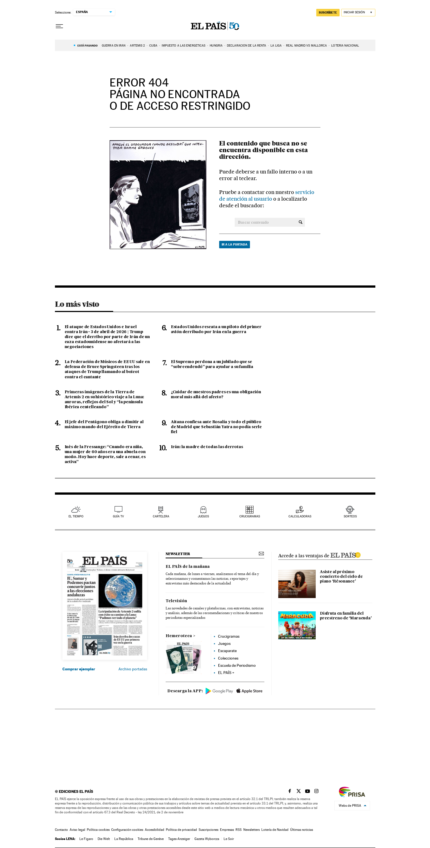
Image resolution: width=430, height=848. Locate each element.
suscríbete (328, 12)
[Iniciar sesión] (358, 12)
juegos (203, 516)
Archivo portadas (132, 669)
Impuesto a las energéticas (184, 45)
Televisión (176, 601)
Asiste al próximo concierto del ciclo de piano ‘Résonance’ (341, 576)
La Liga (276, 45)
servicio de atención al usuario (266, 195)
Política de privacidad (181, 829)
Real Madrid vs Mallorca (306, 45)
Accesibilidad (154, 829)
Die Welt (104, 839)
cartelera (161, 516)
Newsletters (251, 829)
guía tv (118, 516)
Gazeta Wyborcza (206, 839)
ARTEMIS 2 (137, 45)
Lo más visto (77, 304)
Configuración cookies (127, 829)
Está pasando (87, 45)
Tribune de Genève (151, 839)
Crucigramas (249, 516)
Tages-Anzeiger (179, 839)
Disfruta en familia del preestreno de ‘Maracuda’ (345, 616)
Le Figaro (86, 839)
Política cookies (98, 829)
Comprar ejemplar (78, 669)
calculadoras (300, 516)
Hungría (216, 45)
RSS (239, 829)
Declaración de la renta (246, 45)
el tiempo (76, 516)
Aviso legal (77, 829)
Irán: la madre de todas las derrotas (207, 447)
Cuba (153, 45)
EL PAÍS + (226, 672)
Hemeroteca (179, 636)
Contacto (61, 829)
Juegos (224, 643)
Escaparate (227, 650)
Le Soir (229, 839)
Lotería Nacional (345, 45)
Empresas (227, 829)
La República (123, 839)
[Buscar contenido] (300, 222)
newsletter (178, 554)
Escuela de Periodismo (237, 665)
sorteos (350, 516)
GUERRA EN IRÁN (113, 45)
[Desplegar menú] (59, 26)
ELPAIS (345, 554)
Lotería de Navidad (275, 829)
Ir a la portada (234, 244)
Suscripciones (208, 829)
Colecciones (228, 658)
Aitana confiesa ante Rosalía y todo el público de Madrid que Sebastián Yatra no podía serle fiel (216, 427)
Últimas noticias (301, 829)
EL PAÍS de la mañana (188, 567)
